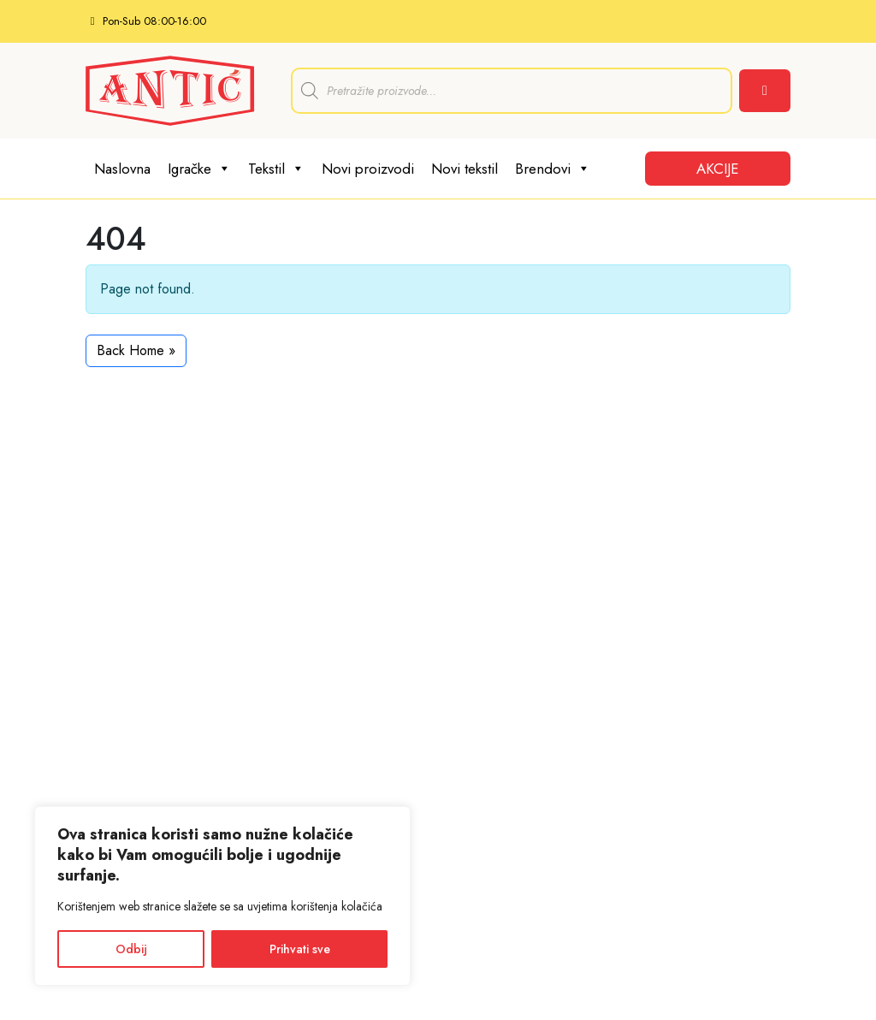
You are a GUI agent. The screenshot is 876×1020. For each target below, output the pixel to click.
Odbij (131, 949)
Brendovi (552, 168)
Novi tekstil (464, 168)
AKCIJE (717, 168)
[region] (222, 896)
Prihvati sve (299, 949)
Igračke (199, 168)
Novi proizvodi (368, 168)
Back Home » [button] (136, 350)
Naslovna (122, 168)
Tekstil (276, 168)
